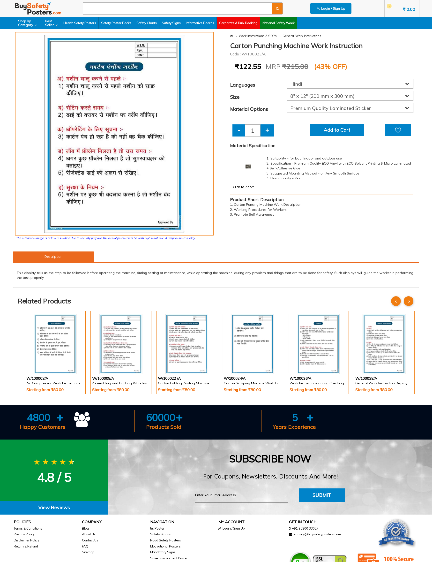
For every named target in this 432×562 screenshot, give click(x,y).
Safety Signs (171, 23)
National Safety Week (278, 23)
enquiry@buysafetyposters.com (317, 534)
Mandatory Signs (163, 552)
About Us (89, 534)
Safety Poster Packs (116, 23)
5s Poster (157, 528)
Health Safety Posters (79, 23)
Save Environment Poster (169, 558)
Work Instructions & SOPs (258, 36)
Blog (85, 528)
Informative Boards (200, 23)
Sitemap (88, 552)
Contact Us (90, 540)
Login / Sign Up (331, 8)
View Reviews (54, 507)
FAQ (85, 546)
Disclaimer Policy (26, 540)
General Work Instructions (302, 36)
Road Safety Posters (165, 540)
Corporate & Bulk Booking (238, 23)
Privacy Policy (24, 534)
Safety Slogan (160, 534)
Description (53, 256)
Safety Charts (146, 23)
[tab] (54, 508)
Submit (322, 495)
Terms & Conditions (28, 528)
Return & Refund (26, 546)
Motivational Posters (165, 546)
